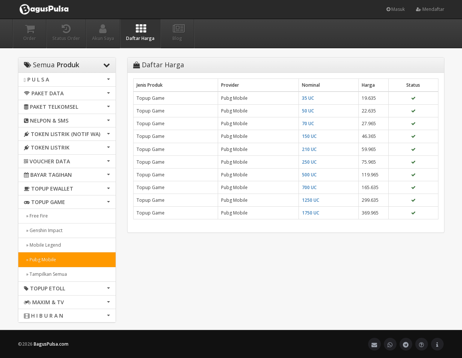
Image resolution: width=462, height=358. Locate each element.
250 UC (309, 162)
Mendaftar (430, 9)
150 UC (309, 136)
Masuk (395, 9)
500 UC (309, 175)
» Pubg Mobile (40, 259)
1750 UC (310, 213)
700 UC (309, 187)
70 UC (308, 123)
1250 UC (310, 200)
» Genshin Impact (43, 230)
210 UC (309, 149)
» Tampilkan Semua (45, 274)
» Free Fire (36, 216)
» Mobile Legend (42, 245)
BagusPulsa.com (51, 344)
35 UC (308, 98)
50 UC (308, 111)
